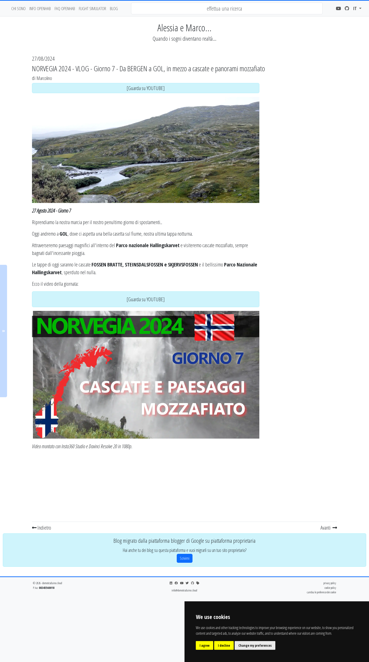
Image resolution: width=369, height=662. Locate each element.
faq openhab (65, 8)
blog (114, 8)
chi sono (18, 8)
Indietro (41, 527)
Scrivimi (184, 558)
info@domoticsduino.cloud (184, 590)
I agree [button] (204, 645)
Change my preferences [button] (255, 645)
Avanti (329, 527)
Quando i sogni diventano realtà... (184, 38)
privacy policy (329, 583)
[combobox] (227, 8)
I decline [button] (224, 645)
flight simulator (92, 8)
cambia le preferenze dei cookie (321, 592)
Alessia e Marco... (184, 27)
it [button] (355, 8)
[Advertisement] (145, 487)
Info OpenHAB (40, 8)
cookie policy (330, 588)
